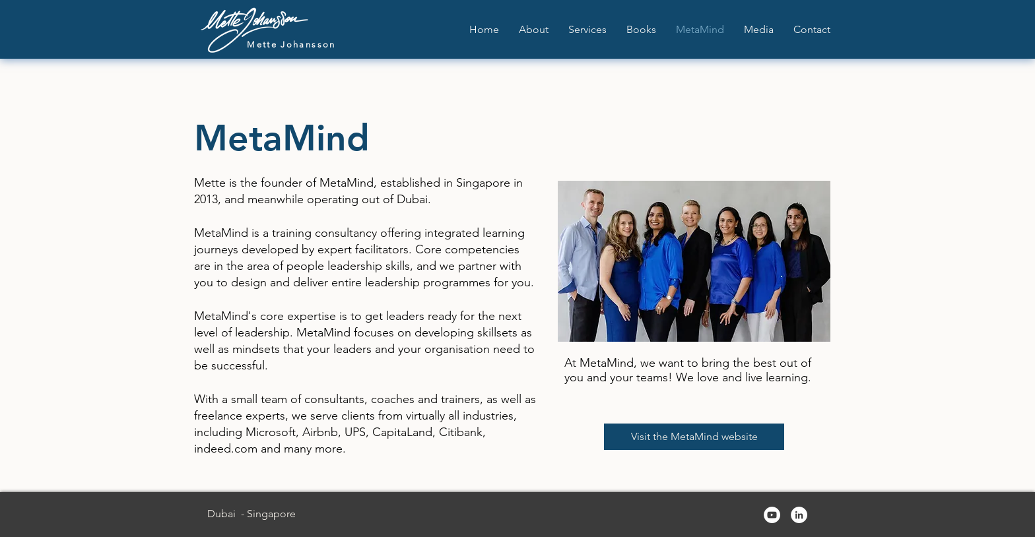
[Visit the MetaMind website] (694, 437)
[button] (587, 29)
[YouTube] (772, 515)
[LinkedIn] (799, 515)
